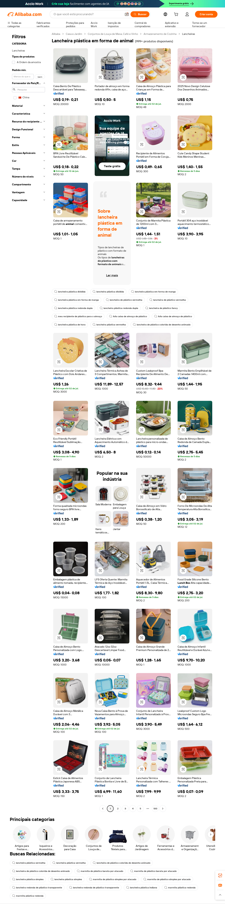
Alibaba (56, 33)
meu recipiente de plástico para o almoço (78, 316)
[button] (126, 14)
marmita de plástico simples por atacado (112, 879)
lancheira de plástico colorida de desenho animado (161, 324)
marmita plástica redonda (180, 887)
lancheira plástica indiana (141, 887)
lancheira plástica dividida (70, 291)
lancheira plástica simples (28, 879)
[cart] (177, 14)
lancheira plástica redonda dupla (73, 308)
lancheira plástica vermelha (109, 324)
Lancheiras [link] (188, 33)
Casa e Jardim (74, 33)
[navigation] (28, 421)
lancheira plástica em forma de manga (153, 291)
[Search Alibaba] (88, 14)
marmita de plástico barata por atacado (100, 871)
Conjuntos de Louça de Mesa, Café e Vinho (113, 33)
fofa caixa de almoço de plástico (128, 316)
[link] (220, 875)
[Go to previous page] (102, 808)
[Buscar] (139, 14)
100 (155, 808)
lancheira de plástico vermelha (124, 299)
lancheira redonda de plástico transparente (37, 887)
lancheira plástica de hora (70, 324)
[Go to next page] (162, 808)
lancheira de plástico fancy (161, 308)
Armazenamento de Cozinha (160, 33)
